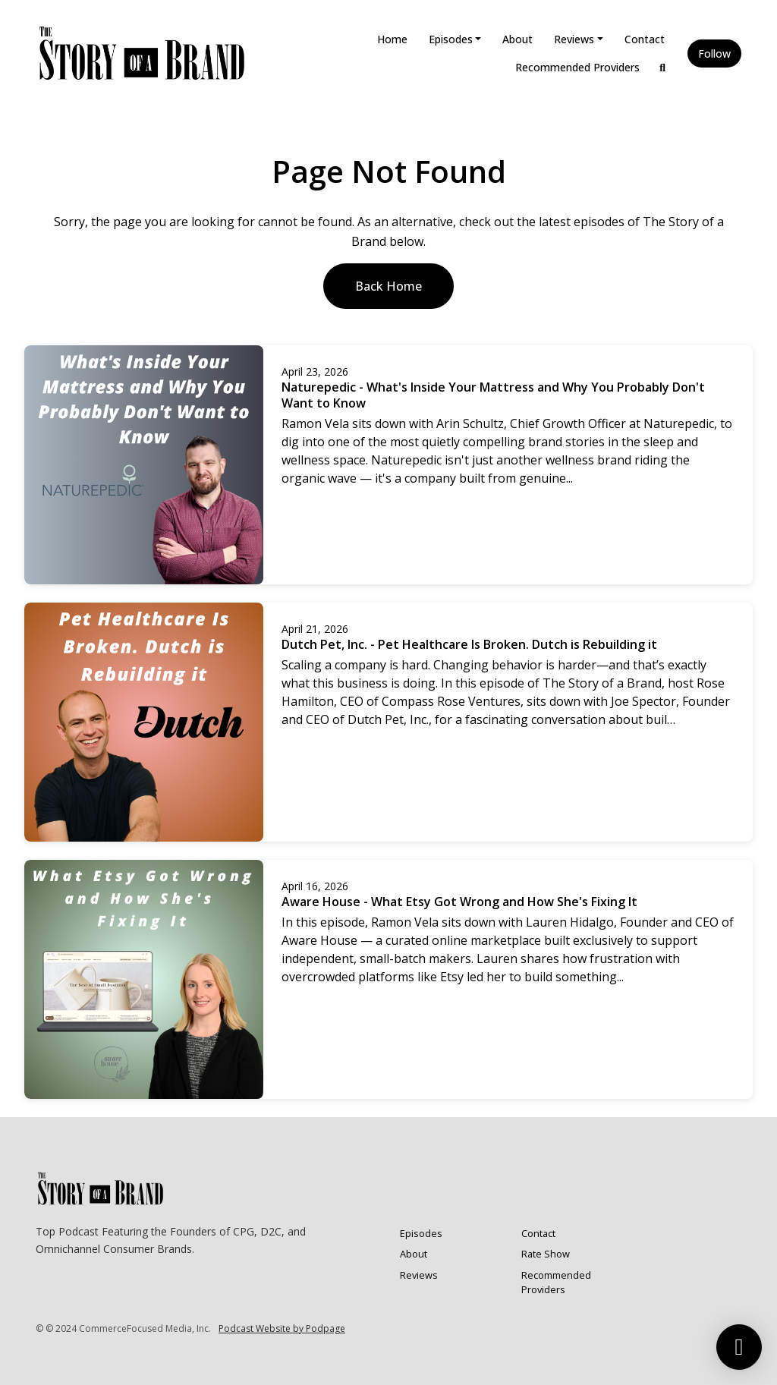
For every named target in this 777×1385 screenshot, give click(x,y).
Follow (714, 53)
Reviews (574, 39)
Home (392, 39)
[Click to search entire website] (663, 67)
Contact (644, 39)
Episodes (451, 39)
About (517, 39)
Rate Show (545, 1254)
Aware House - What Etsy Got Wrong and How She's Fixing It (459, 901)
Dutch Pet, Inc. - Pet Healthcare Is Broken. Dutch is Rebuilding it (469, 644)
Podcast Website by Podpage (282, 1328)
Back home (388, 286)
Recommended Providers (577, 67)
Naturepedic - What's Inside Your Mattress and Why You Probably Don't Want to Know (493, 395)
